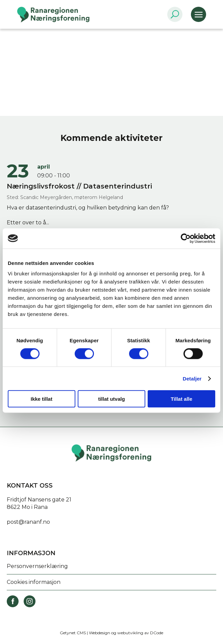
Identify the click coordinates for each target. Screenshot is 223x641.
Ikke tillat (41, 399)
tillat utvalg (111, 399)
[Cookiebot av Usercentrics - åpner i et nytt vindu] (185, 238)
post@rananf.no (28, 522)
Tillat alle (181, 399)
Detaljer (192, 378)
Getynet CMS (73, 632)
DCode (156, 632)
